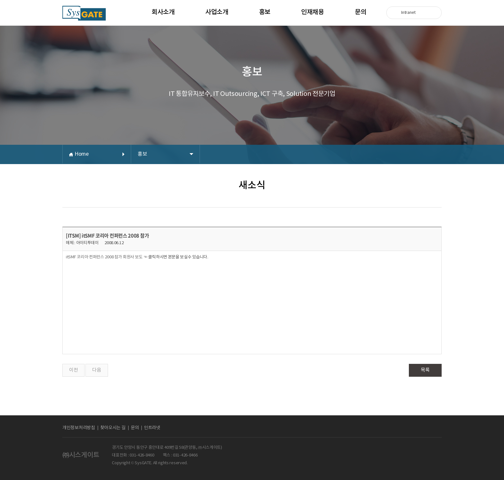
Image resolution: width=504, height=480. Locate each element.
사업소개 (216, 12)
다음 (96, 370)
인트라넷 (152, 427)
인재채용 (312, 12)
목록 (425, 370)
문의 (360, 12)
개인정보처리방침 (78, 427)
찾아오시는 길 (113, 427)
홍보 (264, 12)
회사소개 (163, 12)
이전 (73, 370)
